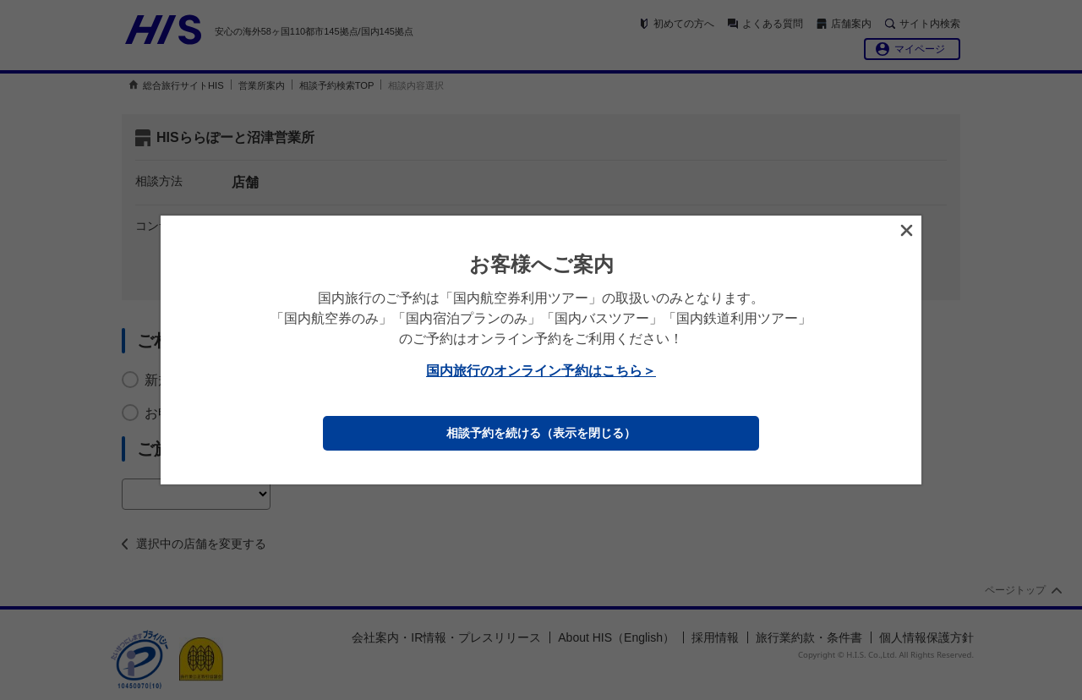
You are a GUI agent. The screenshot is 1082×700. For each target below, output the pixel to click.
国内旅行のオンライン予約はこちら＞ (541, 371)
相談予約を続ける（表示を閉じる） (541, 433)
